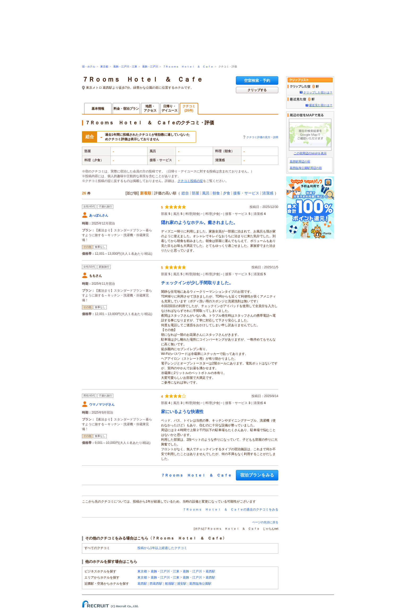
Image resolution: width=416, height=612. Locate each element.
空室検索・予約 (257, 80)
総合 (185, 193)
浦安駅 (182, 583)
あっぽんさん (98, 215)
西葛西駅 (156, 583)
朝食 (216, 193)
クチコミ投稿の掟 (190, 181)
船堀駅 (170, 583)
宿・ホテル (88, 66)
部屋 (195, 193)
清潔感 (267, 193)
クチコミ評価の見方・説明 (262, 137)
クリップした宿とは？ (317, 92)
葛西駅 (210, 571)
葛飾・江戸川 (150, 66)
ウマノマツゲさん (102, 404)
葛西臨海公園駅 (200, 583)
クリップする (257, 90)
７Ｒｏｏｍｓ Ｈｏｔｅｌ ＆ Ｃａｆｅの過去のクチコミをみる (230, 509)
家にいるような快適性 (182, 411)
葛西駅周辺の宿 (300, 161)
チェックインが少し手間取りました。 (197, 282)
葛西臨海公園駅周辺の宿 (306, 167)
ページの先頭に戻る (265, 522)
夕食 (226, 193)
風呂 (206, 193)
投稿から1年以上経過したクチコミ (162, 548)
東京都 (104, 66)
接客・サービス (246, 193)
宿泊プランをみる (257, 475)
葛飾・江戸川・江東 (125, 66)
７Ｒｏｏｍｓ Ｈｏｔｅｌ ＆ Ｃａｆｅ (188, 66)
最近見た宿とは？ (320, 105)
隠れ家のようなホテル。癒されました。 (199, 222)
